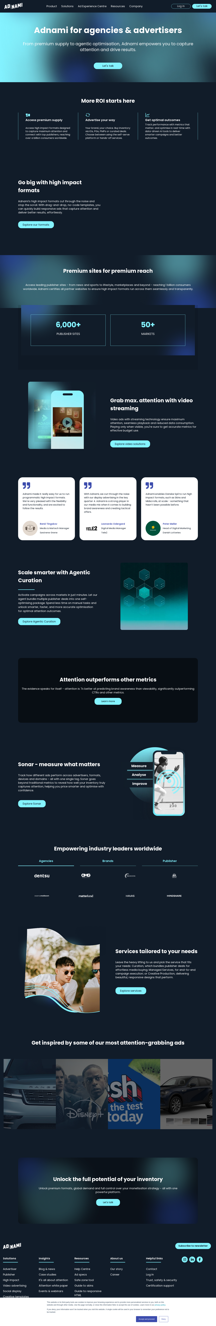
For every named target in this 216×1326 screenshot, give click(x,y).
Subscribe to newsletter (193, 1246)
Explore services (131, 991)
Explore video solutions (130, 444)
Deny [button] (163, 1319)
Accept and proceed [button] (147, 1319)
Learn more (108, 701)
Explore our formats (36, 225)
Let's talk (108, 66)
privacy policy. (160, 1305)
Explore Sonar (32, 803)
